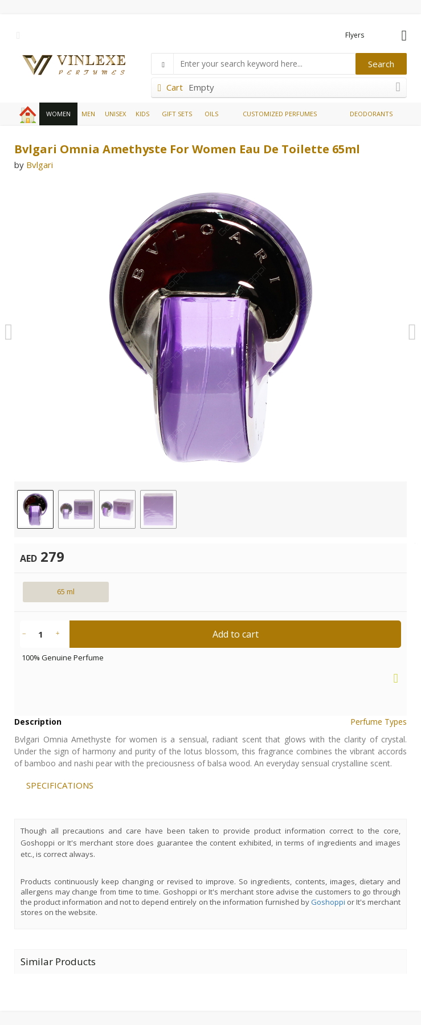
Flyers (354, 35)
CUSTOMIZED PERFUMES (280, 113)
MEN (88, 113)
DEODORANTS (371, 113)
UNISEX (115, 113)
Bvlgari (39, 164)
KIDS (142, 113)
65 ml (66, 591)
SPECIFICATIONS (59, 785)
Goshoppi (328, 902)
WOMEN (58, 113)
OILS (211, 113)
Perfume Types (378, 721)
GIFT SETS (177, 113)
